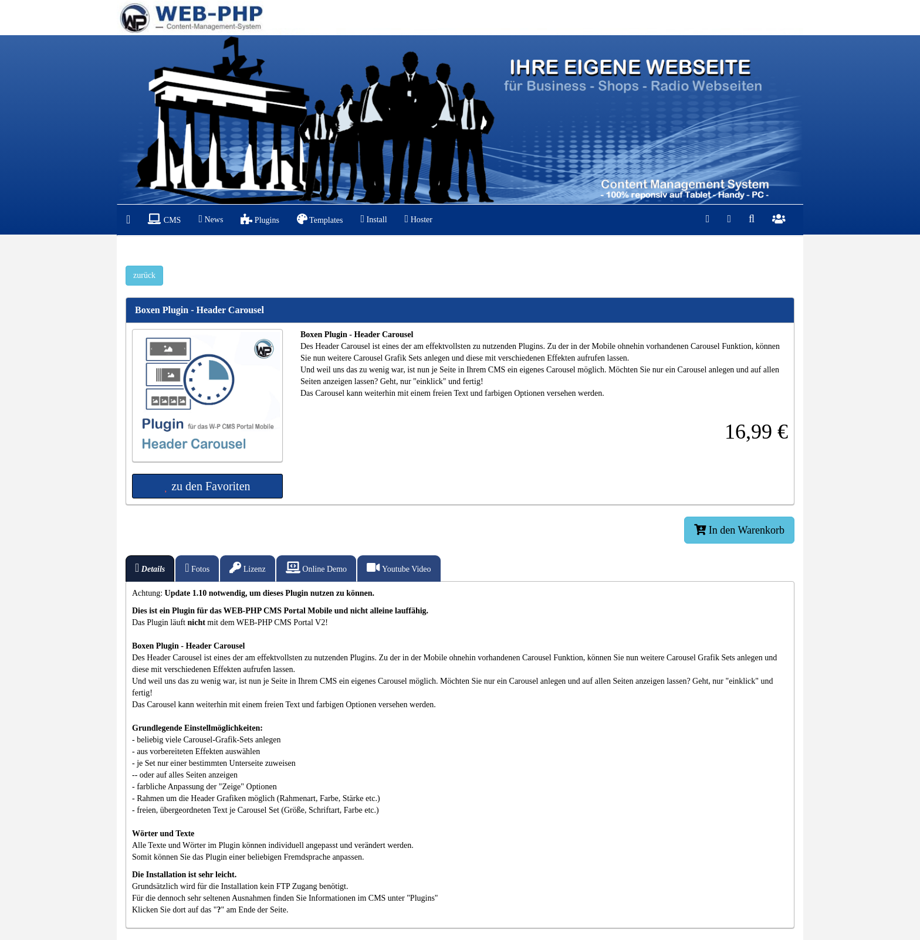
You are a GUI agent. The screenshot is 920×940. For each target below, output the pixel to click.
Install (373, 218)
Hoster (418, 218)
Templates (320, 219)
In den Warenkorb (739, 530)
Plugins (260, 219)
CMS (164, 219)
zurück (144, 275)
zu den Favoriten (207, 486)
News (210, 218)
